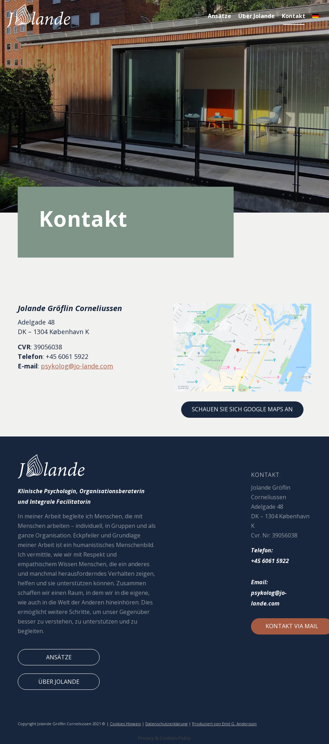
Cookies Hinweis (125, 723)
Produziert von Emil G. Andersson (224, 723)
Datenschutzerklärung (166, 723)
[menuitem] (219, 16)
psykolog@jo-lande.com (77, 366)
